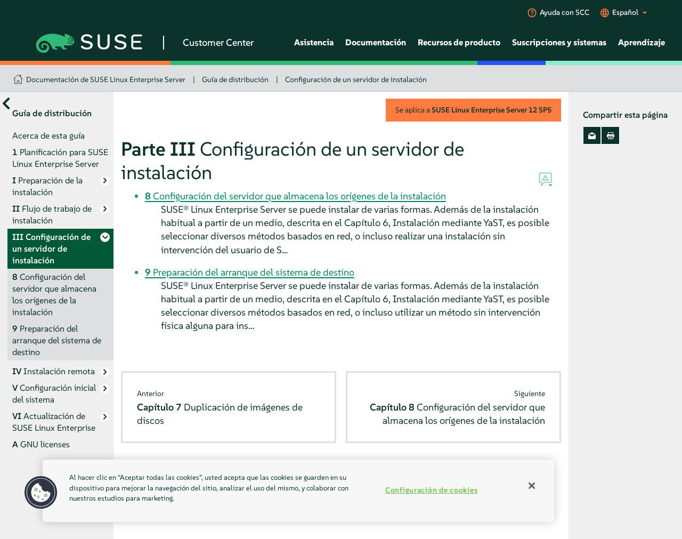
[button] (41, 493)
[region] (298, 491)
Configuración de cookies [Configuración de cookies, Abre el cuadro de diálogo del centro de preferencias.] (431, 490)
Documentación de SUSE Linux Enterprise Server (105, 79)
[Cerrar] (531, 485)
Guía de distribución (235, 79)
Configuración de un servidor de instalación (356, 79)
